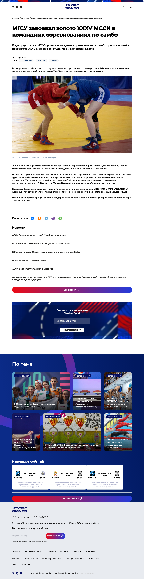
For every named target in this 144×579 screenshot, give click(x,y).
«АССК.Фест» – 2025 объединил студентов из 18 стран (41, 243)
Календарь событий (51, 558)
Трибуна (26, 564)
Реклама (64, 551)
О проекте (51, 551)
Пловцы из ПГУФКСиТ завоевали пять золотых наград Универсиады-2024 (117, 443)
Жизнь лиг (94, 558)
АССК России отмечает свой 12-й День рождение (39, 235)
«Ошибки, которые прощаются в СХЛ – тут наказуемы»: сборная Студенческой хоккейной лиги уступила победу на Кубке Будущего (69, 278)
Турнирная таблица (75, 558)
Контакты (90, 551)
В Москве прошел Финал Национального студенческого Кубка (46, 252)
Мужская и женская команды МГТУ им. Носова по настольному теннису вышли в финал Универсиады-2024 (25, 443)
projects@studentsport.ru (66, 573)
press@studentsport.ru (41, 573)
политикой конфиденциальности (35, 542)
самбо (53, 60)
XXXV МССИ (26, 60)
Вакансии (77, 551)
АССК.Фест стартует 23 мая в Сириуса (32, 269)
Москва (41, 60)
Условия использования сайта (26, 551)
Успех (15, 564)
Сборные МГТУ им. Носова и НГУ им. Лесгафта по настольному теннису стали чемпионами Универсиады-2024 (86, 402)
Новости (25, 18)
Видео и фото (31, 558)
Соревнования (22, 376)
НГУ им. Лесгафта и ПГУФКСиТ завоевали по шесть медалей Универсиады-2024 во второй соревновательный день (117, 402)
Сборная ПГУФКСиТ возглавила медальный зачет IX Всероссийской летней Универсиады (71, 446)
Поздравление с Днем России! (29, 260)
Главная (15, 18)
